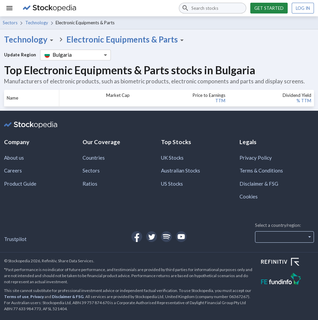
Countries (94, 158)
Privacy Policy (256, 158)
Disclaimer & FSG (259, 184)
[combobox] (212, 8)
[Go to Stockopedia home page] (97, 8)
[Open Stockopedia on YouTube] (181, 236)
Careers (13, 170)
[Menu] (9, 8)
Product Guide (20, 184)
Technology (36, 22)
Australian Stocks (180, 170)
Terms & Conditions (261, 170)
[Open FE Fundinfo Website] (287, 280)
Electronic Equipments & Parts (126, 39)
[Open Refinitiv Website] (287, 262)
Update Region (20, 54)
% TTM (303, 100)
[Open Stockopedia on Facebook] (136, 236)
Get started (269, 8)
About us (14, 158)
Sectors (10, 22)
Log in (303, 8)
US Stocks (172, 184)
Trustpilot (15, 239)
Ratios (90, 184)
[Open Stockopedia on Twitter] (151, 236)
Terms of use (16, 296)
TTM (220, 100)
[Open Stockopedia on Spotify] (166, 236)
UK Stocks (172, 158)
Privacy (37, 296)
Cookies (249, 196)
